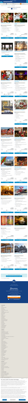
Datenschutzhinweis (14, 402)
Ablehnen (4, 399)
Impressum (10, 402)
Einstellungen (13, 399)
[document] (14, 389)
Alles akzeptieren (22, 399)
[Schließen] (26, 378)
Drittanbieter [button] (18, 402)
